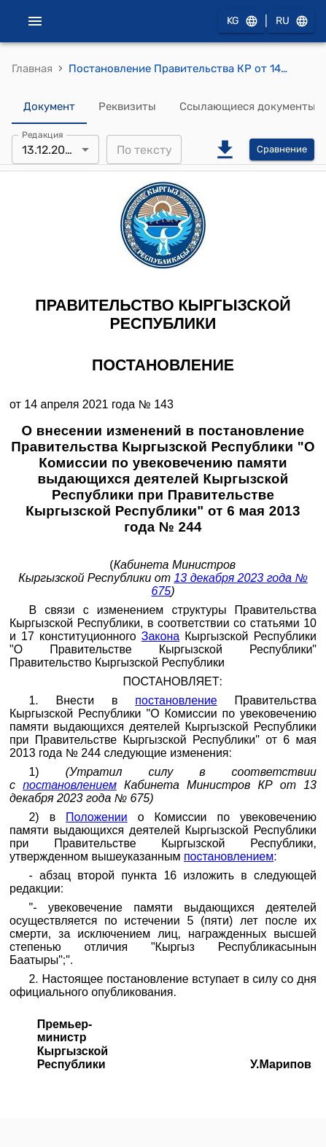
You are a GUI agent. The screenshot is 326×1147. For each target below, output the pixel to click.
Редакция (42, 135)
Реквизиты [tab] (127, 106)
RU (291, 21)
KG (241, 21)
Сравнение (281, 150)
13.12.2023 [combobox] (50, 150)
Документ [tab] (49, 106)
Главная (32, 68)
